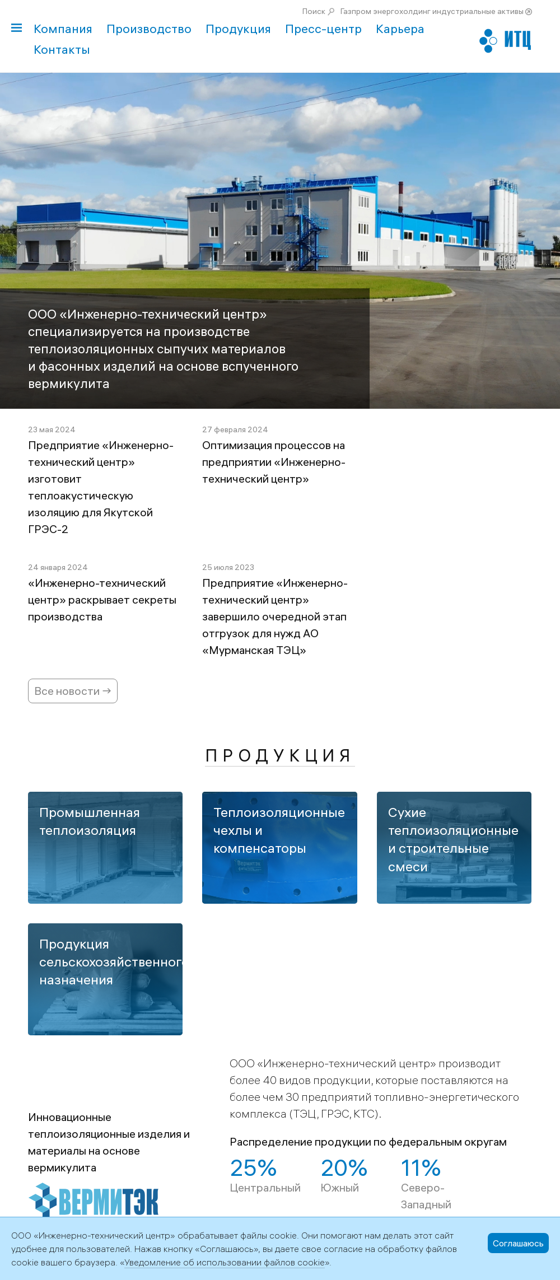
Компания (63, 28)
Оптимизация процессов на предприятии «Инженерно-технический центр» (274, 461)
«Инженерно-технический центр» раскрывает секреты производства (102, 599)
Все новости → (72, 691)
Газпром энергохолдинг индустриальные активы (432, 11)
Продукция (238, 28)
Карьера (400, 28)
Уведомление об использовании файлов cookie (224, 1262)
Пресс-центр (323, 28)
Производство (149, 28)
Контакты (62, 49)
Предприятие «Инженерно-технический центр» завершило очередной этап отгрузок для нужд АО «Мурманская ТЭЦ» (275, 616)
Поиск (313, 11)
